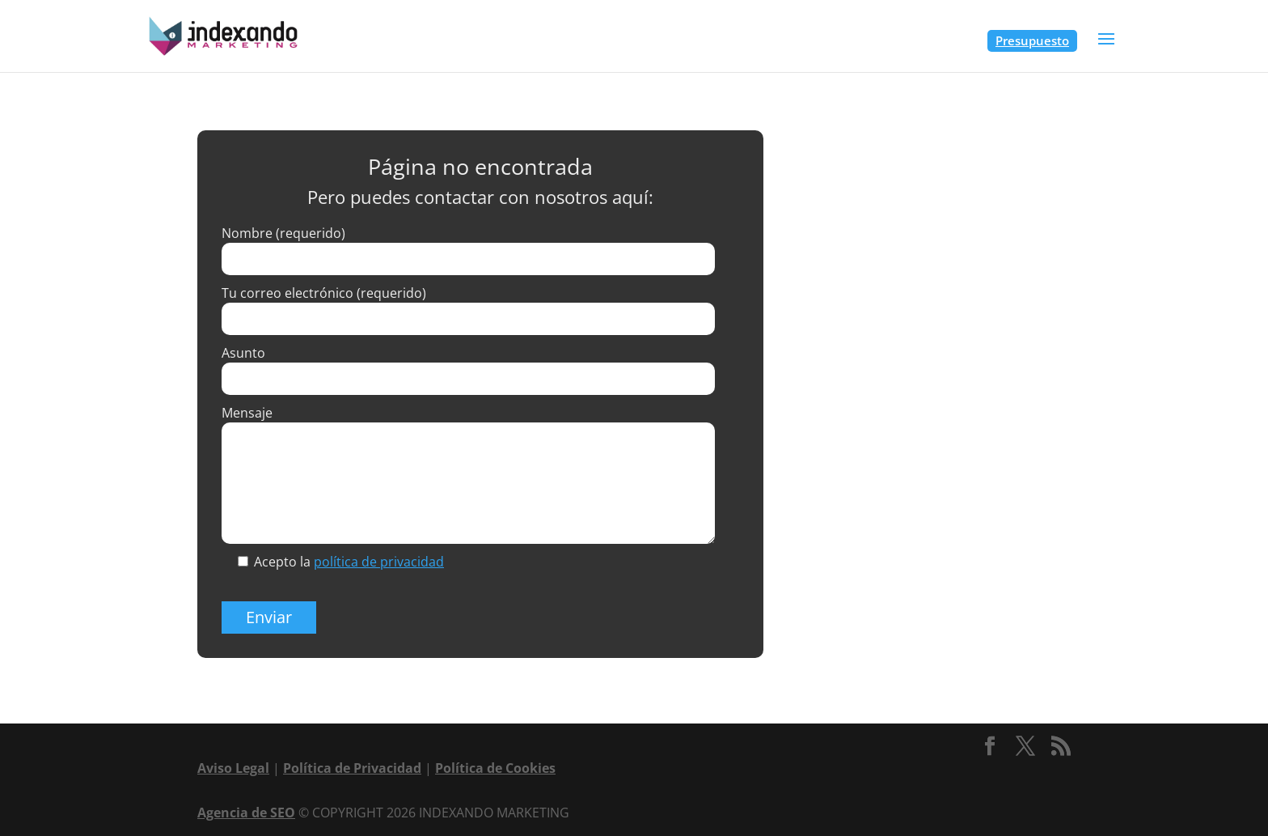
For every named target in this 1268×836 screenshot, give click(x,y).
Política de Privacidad (352, 768)
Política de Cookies (495, 768)
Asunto (243, 353)
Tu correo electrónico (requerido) (324, 293)
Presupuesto (1032, 40)
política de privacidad (379, 562)
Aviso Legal (233, 768)
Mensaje (247, 413)
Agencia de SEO (246, 812)
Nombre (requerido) (283, 233)
